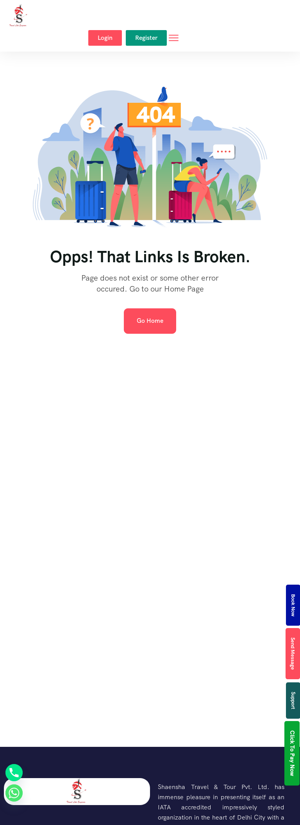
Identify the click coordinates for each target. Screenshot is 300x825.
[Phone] (14, 772)
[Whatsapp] (14, 793)
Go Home (150, 321)
